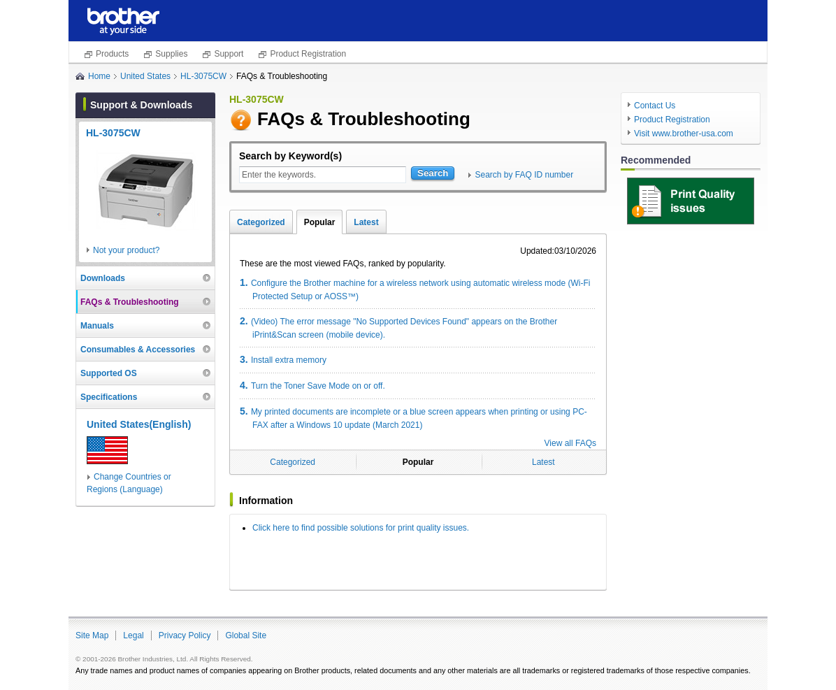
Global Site (245, 635)
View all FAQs (570, 443)
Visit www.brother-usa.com (683, 133)
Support (228, 54)
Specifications (108, 397)
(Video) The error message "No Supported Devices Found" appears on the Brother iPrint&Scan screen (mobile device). (398, 327)
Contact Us (654, 105)
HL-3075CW (203, 76)
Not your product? (126, 250)
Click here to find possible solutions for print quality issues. (360, 528)
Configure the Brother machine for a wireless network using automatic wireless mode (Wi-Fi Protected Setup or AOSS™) (415, 289)
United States (145, 76)
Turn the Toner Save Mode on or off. (312, 385)
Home (99, 76)
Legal (133, 635)
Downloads (102, 278)
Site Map (91, 635)
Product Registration (308, 54)
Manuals (97, 326)
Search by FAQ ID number (524, 175)
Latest (366, 222)
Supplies (171, 54)
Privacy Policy (185, 635)
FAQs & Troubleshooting (129, 302)
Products (112, 54)
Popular (320, 222)
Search (432, 173)
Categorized (261, 222)
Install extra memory (283, 359)
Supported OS (108, 373)
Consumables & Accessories (137, 349)
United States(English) (139, 424)
